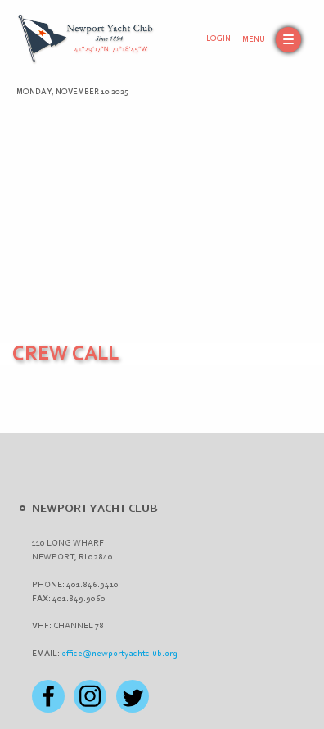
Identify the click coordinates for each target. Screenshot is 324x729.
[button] (271, 39)
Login (218, 39)
